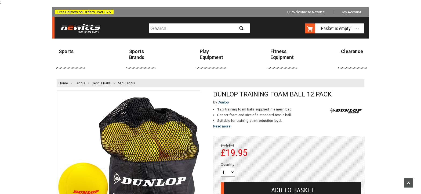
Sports (66, 51)
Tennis (80, 83)
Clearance (352, 51)
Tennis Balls (101, 83)
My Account (351, 12)
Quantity (227, 164)
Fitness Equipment (282, 54)
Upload (408, 183)
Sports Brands (136, 54)
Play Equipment (211, 54)
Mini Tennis (126, 83)
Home (63, 83)
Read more (221, 126)
